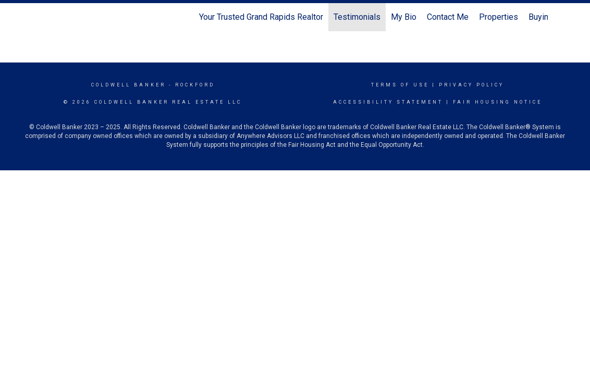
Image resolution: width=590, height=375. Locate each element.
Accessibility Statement (388, 102)
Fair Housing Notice (497, 102)
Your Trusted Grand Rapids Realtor (261, 17)
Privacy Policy (471, 85)
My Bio (403, 17)
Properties (498, 17)
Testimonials (357, 17)
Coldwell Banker (128, 85)
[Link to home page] (47, 17)
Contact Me (448, 17)
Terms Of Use (400, 85)
